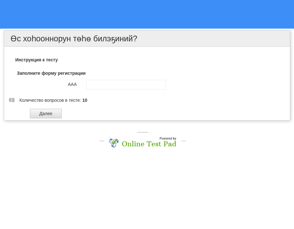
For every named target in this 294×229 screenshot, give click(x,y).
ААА (72, 84)
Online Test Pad (149, 143)
